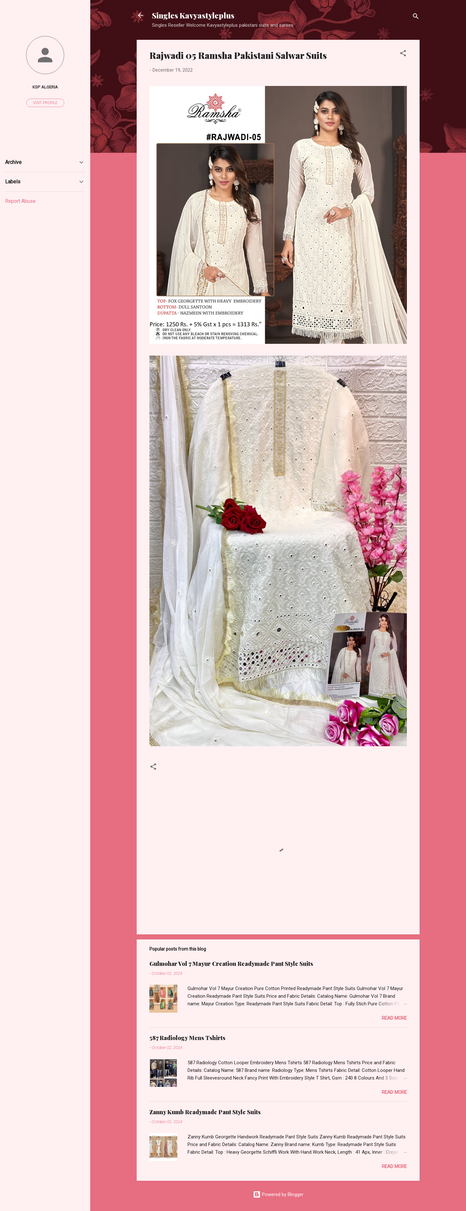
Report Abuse (20, 201)
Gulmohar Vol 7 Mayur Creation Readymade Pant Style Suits (231, 963)
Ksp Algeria (45, 86)
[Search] (416, 17)
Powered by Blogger (278, 1194)
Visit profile (45, 103)
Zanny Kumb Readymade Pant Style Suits (205, 1112)
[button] (403, 54)
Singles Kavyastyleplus (193, 15)
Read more (394, 1018)
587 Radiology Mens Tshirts (187, 1038)
